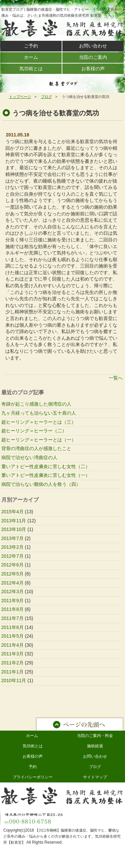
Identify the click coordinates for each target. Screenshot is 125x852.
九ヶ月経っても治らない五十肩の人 (38, 413)
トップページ (20, 97)
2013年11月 (13, 520)
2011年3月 (12, 653)
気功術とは (33, 746)
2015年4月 (12, 511)
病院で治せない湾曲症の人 (29, 457)
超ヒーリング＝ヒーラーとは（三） (38, 422)
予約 (33, 766)
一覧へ (116, 378)
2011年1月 (12, 671)
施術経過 (95, 746)
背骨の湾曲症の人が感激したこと (36, 448)
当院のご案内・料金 (95, 735)
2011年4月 (12, 645)
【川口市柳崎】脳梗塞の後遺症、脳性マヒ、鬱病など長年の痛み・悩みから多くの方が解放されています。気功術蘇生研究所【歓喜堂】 (62, 836)
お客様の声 (33, 756)
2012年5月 (12, 573)
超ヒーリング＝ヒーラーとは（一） (38, 439)
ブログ (46, 97)
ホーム (32, 735)
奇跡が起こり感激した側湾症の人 (36, 404)
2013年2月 (12, 547)
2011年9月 (12, 600)
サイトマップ (95, 777)
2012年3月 (12, 591)
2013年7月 (12, 538)
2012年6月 (12, 564)
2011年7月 (12, 618)
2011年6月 (12, 627)
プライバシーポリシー (33, 777)
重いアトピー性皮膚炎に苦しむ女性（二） (45, 466)
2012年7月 (12, 556)
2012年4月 (12, 582)
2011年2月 (12, 662)
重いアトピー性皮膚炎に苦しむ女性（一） (45, 475)
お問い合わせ (95, 756)
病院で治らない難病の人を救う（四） (41, 484)
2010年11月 (13, 680)
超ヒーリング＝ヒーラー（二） (34, 430)
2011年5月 (12, 636)
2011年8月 (12, 609)
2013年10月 (13, 529)
